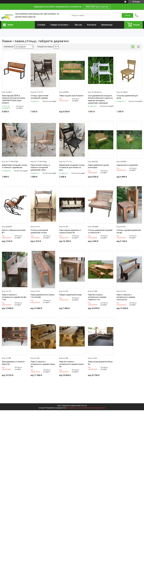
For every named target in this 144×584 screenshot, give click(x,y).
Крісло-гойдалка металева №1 (13, 231)
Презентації (106, 25)
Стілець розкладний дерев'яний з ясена (39, 231)
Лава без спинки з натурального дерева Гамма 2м (71, 364)
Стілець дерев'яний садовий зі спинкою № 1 (100, 231)
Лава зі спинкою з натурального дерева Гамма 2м (43, 364)
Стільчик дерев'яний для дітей (127, 97)
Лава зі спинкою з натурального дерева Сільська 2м (126, 297)
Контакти (91, 25)
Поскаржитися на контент (76, 408)
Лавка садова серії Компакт (71, 96)
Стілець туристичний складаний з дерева (39, 97)
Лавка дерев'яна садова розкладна (98, 166)
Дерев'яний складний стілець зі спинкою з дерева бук (14, 166)
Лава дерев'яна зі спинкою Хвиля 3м (13, 363)
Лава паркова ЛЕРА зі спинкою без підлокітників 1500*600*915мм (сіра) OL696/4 (13, 99)
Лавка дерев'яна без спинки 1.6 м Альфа (42, 296)
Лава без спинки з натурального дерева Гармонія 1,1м (97, 297)
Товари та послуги (59, 25)
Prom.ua (84, 406)
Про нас (78, 25)
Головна (41, 25)
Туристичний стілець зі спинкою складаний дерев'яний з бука (40, 167)
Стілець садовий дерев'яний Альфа (129, 231)
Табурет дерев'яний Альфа (70, 295)
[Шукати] (127, 15)
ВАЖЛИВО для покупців (97, 6)
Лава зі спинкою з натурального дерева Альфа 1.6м (14, 297)
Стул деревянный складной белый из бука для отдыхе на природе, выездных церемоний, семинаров (100, 99)
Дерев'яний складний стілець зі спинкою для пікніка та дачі (72, 167)
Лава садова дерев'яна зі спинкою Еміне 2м (70, 231)
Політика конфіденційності (95, 408)
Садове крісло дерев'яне (127, 165)
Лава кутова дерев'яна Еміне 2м (100, 363)
